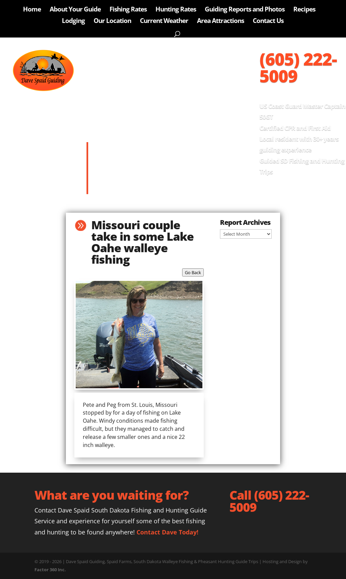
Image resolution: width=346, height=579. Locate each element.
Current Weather (164, 21)
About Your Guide (75, 10)
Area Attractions (220, 21)
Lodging (73, 21)
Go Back (193, 272)
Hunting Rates (175, 10)
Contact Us (268, 21)
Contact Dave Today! (167, 532)
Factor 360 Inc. (50, 570)
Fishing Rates (128, 10)
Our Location (112, 21)
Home (32, 10)
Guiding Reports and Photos (245, 10)
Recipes (304, 10)
